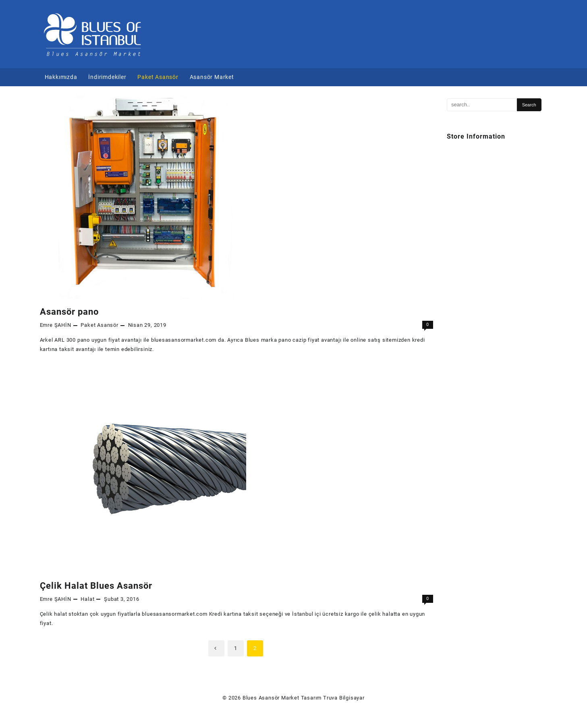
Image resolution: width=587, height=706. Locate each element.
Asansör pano (69, 312)
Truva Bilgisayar (344, 698)
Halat (87, 599)
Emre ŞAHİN (55, 325)
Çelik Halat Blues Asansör (96, 586)
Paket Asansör (99, 325)
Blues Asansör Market (271, 698)
